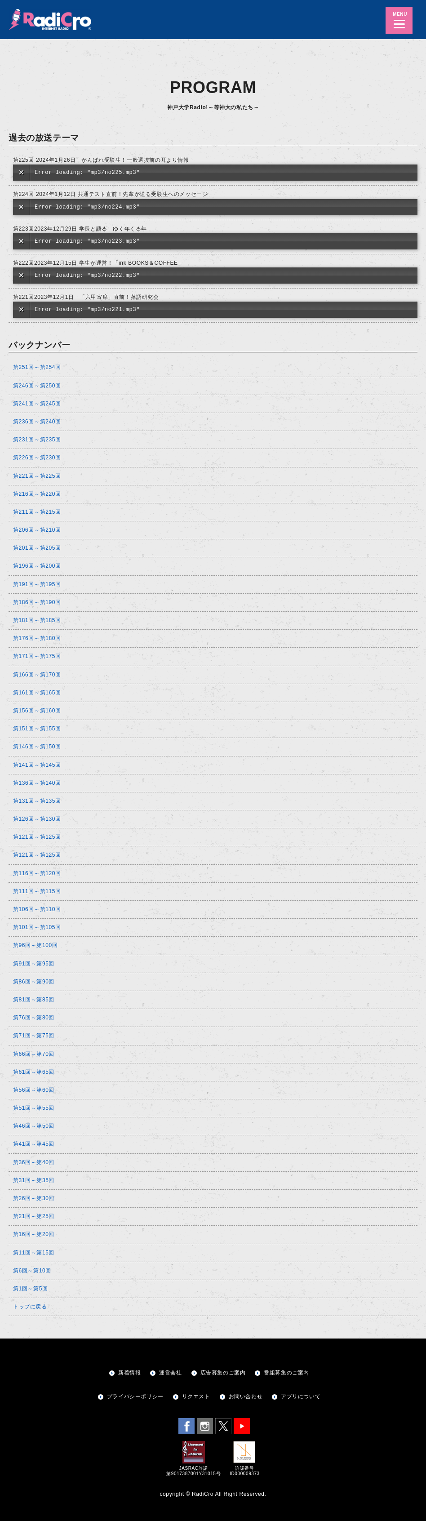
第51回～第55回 (33, 1108)
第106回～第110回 (37, 909)
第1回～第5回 (30, 1288)
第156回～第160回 (37, 710)
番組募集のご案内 (286, 1372)
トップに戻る (30, 1306)
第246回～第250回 (37, 385)
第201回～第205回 (37, 548)
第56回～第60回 (33, 1090)
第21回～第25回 (33, 1216)
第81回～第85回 (33, 999)
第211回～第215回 (37, 512)
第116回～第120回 (37, 873)
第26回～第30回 (33, 1198)
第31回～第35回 (33, 1180)
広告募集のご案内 (223, 1372)
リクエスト (196, 1396)
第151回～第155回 (37, 728)
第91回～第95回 (33, 964)
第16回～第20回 (33, 1234)
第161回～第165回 (37, 692)
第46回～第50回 (33, 1126)
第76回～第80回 (33, 1017)
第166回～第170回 (37, 675)
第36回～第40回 (33, 1162)
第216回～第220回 (37, 494)
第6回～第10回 (32, 1271)
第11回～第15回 (33, 1253)
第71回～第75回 (33, 1035)
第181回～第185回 (37, 620)
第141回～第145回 (37, 765)
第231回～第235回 (37, 439)
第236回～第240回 (37, 421)
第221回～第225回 (37, 476)
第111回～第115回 (37, 891)
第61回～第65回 (33, 1072)
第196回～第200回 (37, 566)
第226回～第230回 (37, 457)
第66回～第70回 (33, 1054)
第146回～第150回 (37, 746)
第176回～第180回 (37, 638)
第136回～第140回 (37, 783)
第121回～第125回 (37, 837)
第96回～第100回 (35, 945)
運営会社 (170, 1372)
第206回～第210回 (37, 530)
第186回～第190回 (37, 602)
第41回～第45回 (33, 1144)
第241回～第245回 (37, 403)
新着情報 (129, 1372)
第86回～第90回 (33, 981)
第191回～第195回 (37, 584)
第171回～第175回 (37, 656)
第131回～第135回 (37, 801)
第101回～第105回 (37, 927)
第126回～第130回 (37, 819)
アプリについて (300, 1396)
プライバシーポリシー (135, 1396)
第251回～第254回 (37, 367)
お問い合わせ (246, 1396)
